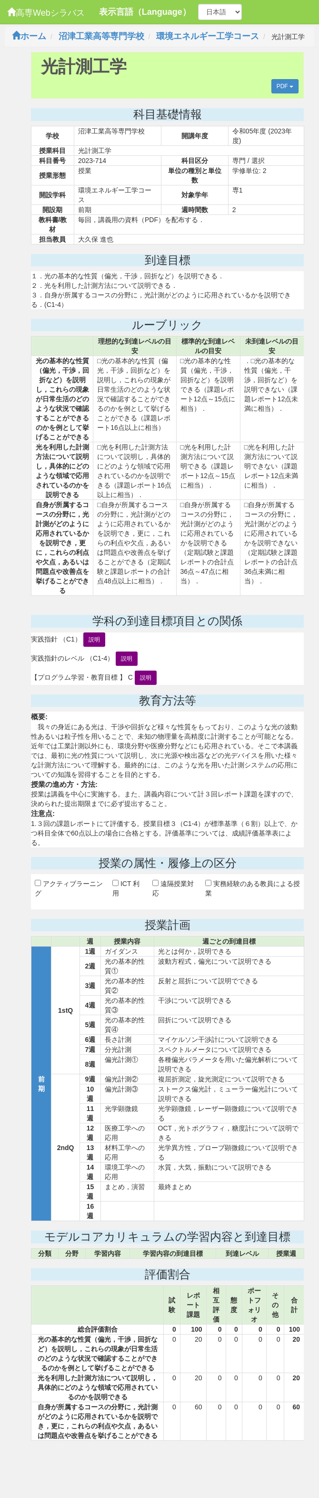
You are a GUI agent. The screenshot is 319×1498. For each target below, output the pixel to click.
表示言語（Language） (145, 12)
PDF (285, 86)
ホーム (29, 36)
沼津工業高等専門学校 (101, 36)
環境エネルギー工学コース (207, 36)
